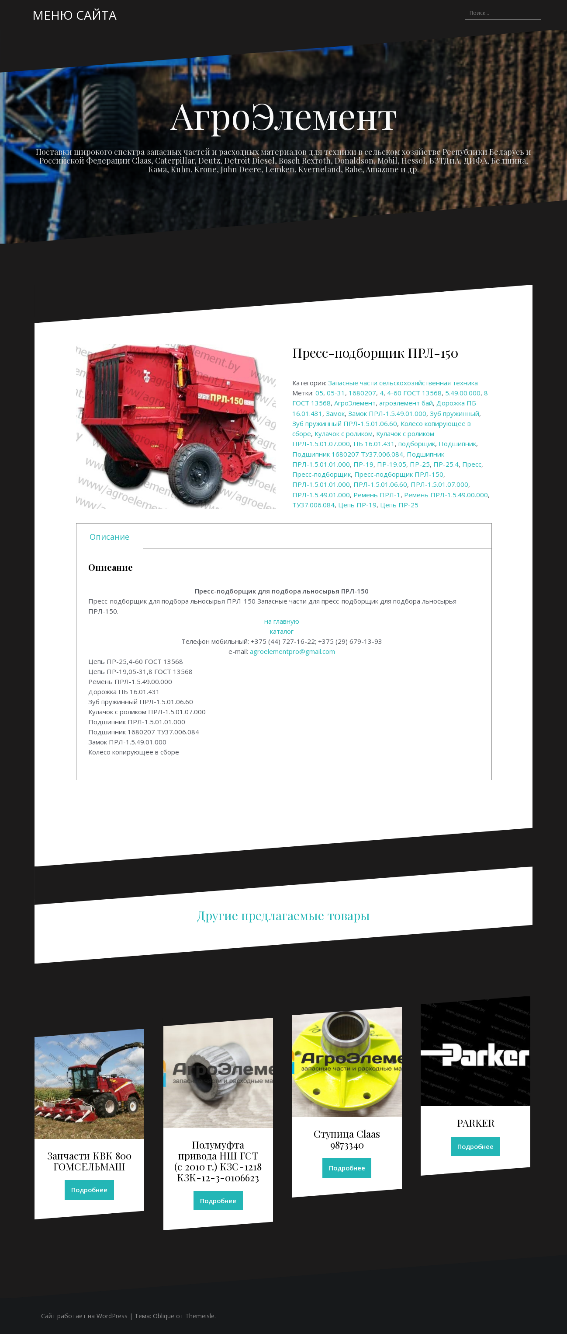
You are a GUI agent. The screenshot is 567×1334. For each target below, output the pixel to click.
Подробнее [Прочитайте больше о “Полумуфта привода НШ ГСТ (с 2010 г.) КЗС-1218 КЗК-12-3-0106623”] (218, 1200)
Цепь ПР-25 (399, 504)
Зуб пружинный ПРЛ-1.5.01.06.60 (344, 423)
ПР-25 (420, 464)
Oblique (163, 1316)
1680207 (362, 392)
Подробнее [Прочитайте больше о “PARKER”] (475, 1146)
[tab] (109, 536)
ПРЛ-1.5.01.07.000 (439, 484)
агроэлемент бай (406, 402)
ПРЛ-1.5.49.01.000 (321, 494)
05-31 (336, 392)
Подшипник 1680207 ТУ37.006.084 (347, 454)
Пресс (471, 464)
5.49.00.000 (463, 392)
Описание (109, 536)
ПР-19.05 (391, 464)
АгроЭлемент (283, 115)
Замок (335, 413)
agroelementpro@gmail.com (292, 651)
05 (319, 392)
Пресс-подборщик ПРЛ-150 (398, 474)
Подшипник (457, 443)
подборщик (416, 443)
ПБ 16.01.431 (374, 443)
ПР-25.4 (446, 464)
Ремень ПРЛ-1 (377, 494)
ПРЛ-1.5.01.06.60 (380, 484)
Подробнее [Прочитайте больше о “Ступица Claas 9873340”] (347, 1168)
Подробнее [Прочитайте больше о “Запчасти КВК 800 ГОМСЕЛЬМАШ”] (89, 1190)
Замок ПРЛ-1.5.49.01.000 (387, 413)
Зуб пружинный (454, 413)
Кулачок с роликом (344, 433)
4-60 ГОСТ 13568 (414, 392)
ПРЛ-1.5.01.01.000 (321, 484)
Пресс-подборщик (321, 474)
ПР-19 (363, 464)
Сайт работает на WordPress (84, 1316)
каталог (282, 631)
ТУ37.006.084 (313, 504)
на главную (281, 621)
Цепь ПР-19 (357, 504)
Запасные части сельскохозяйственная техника (403, 382)
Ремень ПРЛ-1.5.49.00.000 (446, 494)
